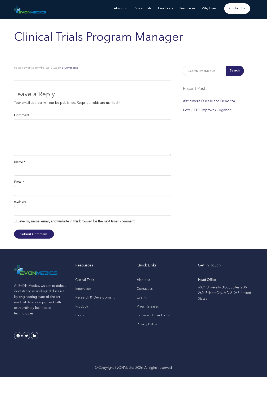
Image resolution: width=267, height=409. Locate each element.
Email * (19, 182)
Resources (187, 8)
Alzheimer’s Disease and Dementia (209, 101)
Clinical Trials (142, 8)
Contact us (145, 289)
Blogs (79, 315)
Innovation (83, 289)
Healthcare (165, 8)
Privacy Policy (147, 324)
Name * (19, 162)
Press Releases (148, 306)
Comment (21, 115)
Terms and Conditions (153, 315)
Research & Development (95, 297)
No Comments (68, 67)
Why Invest (210, 8)
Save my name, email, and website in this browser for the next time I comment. (76, 221)
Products (82, 306)
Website (20, 202)
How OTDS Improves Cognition (207, 110)
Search (235, 70)
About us (120, 8)
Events (142, 297)
